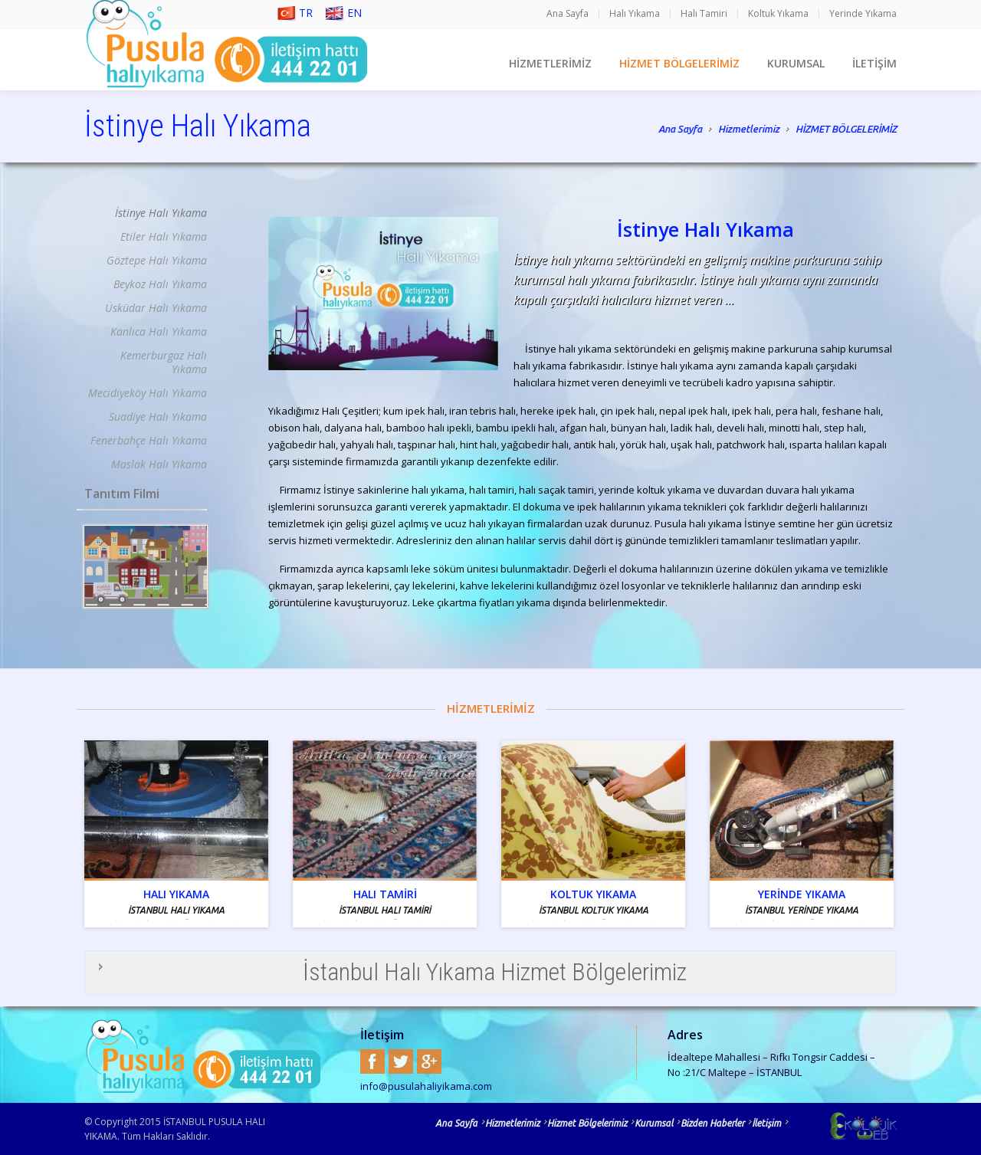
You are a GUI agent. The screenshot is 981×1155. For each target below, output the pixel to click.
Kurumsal (654, 1123)
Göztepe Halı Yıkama (157, 260)
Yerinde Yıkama (863, 13)
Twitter (401, 1061)
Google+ (429, 1061)
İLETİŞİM (874, 63)
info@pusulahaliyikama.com (426, 1086)
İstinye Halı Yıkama (161, 212)
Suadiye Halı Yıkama (158, 416)
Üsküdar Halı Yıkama (156, 307)
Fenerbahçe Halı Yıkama (148, 440)
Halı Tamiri (704, 13)
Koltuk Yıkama (778, 13)
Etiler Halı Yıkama (163, 236)
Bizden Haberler (712, 1123)
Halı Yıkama (634, 13)
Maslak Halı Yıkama (159, 464)
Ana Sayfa (567, 13)
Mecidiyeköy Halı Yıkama (147, 393)
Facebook (372, 1061)
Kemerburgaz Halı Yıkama (163, 362)
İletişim (766, 1123)
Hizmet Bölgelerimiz (587, 1123)
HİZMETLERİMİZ (550, 63)
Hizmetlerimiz (748, 130)
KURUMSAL (796, 63)
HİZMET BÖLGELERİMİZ (679, 63)
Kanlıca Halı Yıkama (158, 331)
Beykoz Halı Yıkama (160, 284)
